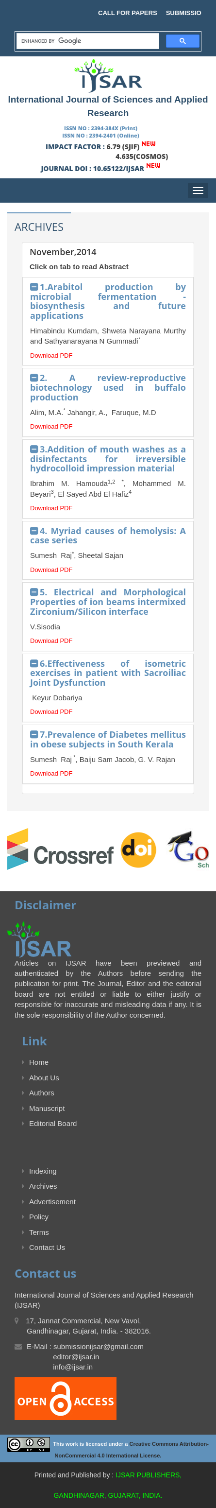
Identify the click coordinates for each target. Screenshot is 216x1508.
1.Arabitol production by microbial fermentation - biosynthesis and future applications (108, 301)
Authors (38, 1093)
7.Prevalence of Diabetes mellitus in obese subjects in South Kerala (108, 739)
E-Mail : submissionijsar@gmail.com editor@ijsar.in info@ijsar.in (79, 1356)
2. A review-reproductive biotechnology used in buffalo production (108, 387)
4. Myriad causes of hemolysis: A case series (108, 535)
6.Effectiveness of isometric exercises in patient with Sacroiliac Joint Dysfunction (108, 673)
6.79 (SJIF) (123, 146)
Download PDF (51, 355)
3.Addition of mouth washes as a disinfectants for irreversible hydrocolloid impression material (108, 458)
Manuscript (43, 1108)
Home (35, 1062)
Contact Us (43, 1247)
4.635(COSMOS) (142, 156)
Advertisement (49, 1201)
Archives (39, 1186)
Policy (35, 1217)
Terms (35, 1232)
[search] (86, 41)
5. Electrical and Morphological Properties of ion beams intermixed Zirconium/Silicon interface (108, 601)
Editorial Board (49, 1123)
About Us (40, 1078)
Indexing (39, 1171)
